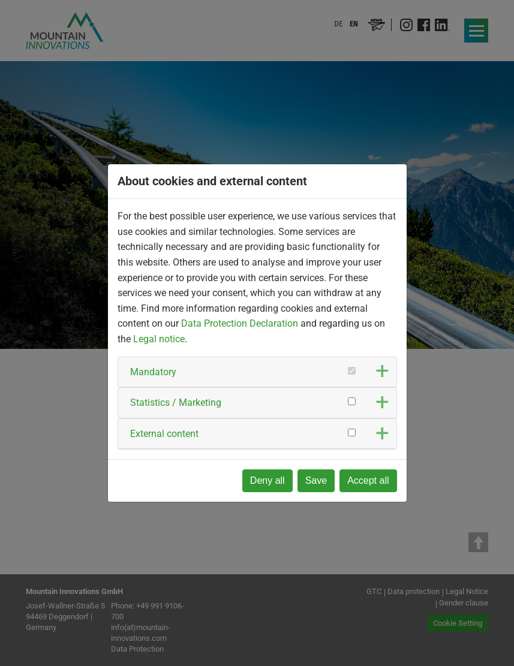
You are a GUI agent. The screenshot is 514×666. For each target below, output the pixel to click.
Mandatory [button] (153, 372)
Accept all (368, 480)
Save (316, 480)
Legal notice (159, 339)
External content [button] (164, 433)
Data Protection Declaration (239, 323)
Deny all (267, 480)
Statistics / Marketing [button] (175, 402)
